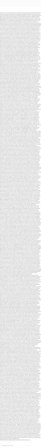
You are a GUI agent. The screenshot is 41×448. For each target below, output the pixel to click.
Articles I (28, 439)
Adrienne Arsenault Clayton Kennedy (19, 439)
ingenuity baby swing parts (20, 4)
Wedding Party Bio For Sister (5, 439)
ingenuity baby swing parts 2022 (7, 445)
